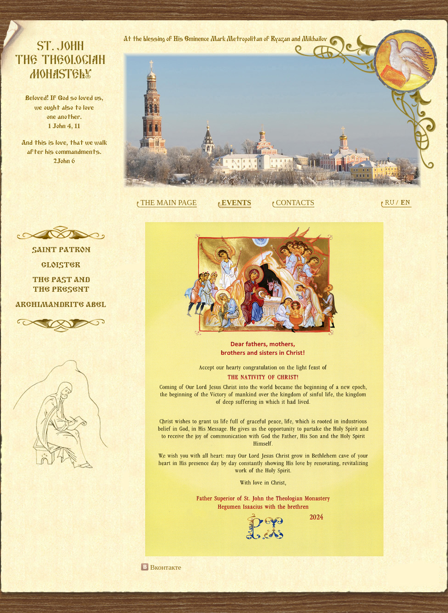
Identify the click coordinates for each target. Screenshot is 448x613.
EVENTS (235, 202)
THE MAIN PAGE (168, 202)
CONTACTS (294, 202)
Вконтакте (161, 567)
